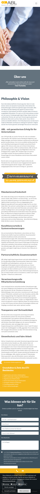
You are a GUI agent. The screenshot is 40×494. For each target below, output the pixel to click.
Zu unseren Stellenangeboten (12, 329)
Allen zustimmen (24, 491)
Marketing (23, 484)
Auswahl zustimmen (10, 491)
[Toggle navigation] (36, 3)
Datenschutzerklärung (16, 444)
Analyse (14, 484)
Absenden (20, 466)
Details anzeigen (9, 487)
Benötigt (6, 484)
